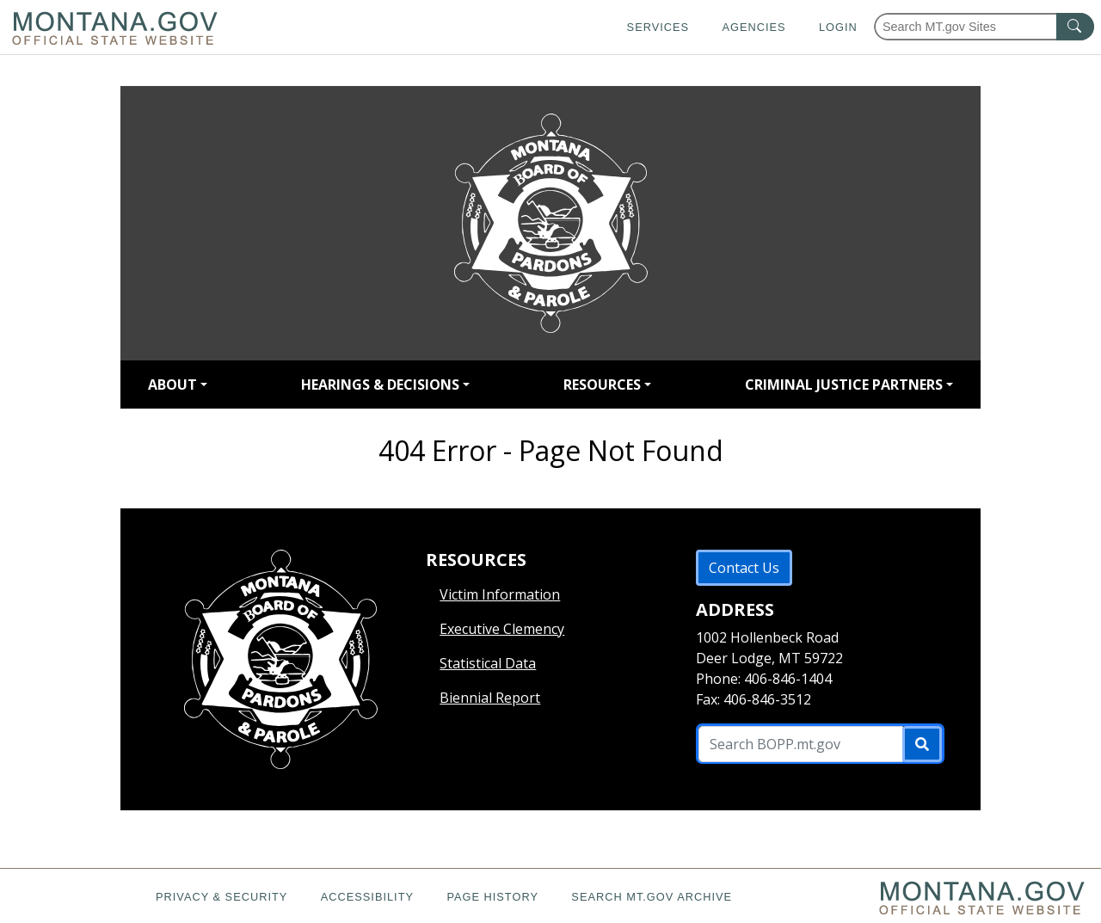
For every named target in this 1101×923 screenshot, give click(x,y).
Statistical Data (488, 663)
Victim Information (500, 594)
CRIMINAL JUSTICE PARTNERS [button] (844, 384)
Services (658, 27)
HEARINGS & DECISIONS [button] (380, 384)
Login (838, 27)
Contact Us (744, 567)
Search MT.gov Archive (651, 896)
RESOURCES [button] (602, 384)
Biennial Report (490, 697)
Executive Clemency (502, 628)
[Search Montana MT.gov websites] (984, 26)
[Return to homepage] (550, 223)
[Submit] (922, 744)
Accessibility (367, 896)
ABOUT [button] (172, 384)
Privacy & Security (221, 896)
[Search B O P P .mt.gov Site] (800, 744)
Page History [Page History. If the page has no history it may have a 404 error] (492, 896)
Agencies (753, 27)
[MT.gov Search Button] (1075, 26)
